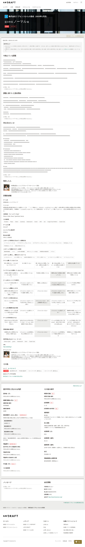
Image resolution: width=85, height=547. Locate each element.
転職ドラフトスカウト (9, 524)
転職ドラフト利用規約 (69, 527)
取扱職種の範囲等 (68, 532)
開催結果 (17, 7)
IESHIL (70, 541)
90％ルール (67, 49)
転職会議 (65, 541)
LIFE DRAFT (26, 527)
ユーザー (5, 7)
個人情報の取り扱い (69, 530)
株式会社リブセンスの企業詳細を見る (75, 36)
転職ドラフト (6, 507)
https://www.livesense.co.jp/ (55, 497)
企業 (12, 7)
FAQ (44, 527)
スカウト (14, 507)
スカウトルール (36, 7)
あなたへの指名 (22, 507)
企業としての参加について (50, 532)
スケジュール (26, 7)
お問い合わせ (47, 530)
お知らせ (45, 524)
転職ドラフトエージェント (10, 527)
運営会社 (66, 524)
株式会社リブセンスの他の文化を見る (12, 376)
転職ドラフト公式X (28, 530)
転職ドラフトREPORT (29, 524)
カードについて (12, 368)
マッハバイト (58, 541)
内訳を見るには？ (77, 385)
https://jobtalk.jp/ (7, 346)
